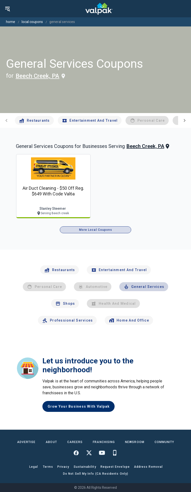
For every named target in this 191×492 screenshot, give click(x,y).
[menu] (7, 8)
